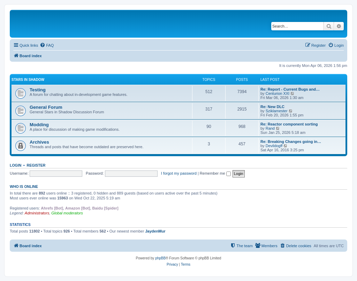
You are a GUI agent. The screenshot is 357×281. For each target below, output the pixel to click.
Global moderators (67, 213)
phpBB (160, 258)
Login (15, 165)
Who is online (24, 186)
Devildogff (274, 146)
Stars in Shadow (28, 80)
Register (36, 165)
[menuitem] (47, 45)
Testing (38, 89)
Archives (39, 142)
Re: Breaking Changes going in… (290, 141)
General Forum (46, 107)
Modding (39, 124)
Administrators (37, 213)
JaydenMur (155, 231)
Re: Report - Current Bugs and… (290, 89)
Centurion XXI (277, 93)
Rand (270, 128)
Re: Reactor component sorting (289, 124)
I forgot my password (179, 173)
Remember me (215, 173)
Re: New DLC (272, 107)
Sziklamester (277, 111)
